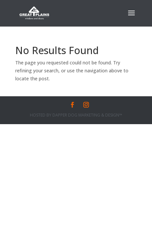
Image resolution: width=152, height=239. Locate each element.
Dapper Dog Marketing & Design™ (87, 115)
